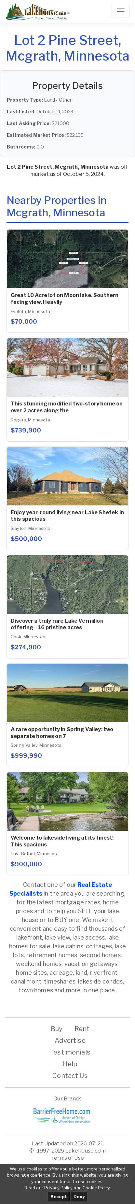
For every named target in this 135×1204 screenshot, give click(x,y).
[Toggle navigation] (121, 11)
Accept (58, 1196)
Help (70, 1064)
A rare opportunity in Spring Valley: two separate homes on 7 (62, 732)
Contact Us (70, 1076)
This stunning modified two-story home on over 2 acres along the (67, 407)
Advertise (70, 1040)
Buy (56, 1029)
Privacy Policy (58, 1187)
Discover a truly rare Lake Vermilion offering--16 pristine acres (57, 624)
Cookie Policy (96, 1187)
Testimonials (70, 1052)
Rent (82, 1029)
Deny (79, 1196)
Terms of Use (67, 1158)
